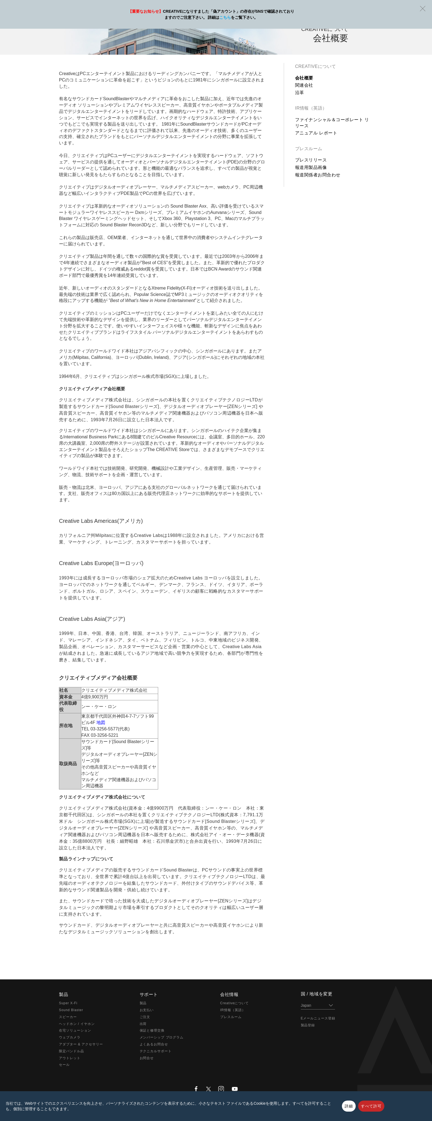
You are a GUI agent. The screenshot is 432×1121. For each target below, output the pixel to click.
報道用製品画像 (311, 167)
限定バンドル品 (71, 1051)
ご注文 (145, 1017)
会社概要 (304, 78)
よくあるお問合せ (154, 1044)
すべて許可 (371, 1106)
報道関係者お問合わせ (318, 175)
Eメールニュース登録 (318, 1018)
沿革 (299, 92)
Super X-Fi (68, 1003)
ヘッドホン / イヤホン (77, 1024)
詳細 (349, 1106)
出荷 (143, 1024)
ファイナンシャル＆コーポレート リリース (332, 122)
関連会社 (304, 85)
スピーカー (68, 1017)
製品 (143, 1003)
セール (64, 1065)
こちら (225, 17)
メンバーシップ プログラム (162, 1037)
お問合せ (147, 1058)
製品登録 (308, 1025)
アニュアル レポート (316, 133)
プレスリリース (311, 160)
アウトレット (69, 1058)
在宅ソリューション (75, 1030)
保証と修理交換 (152, 1030)
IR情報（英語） (311, 108)
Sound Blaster (71, 1010)
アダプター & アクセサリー (81, 1044)
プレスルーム (308, 148)
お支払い (147, 1010)
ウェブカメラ (69, 1037)
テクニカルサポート (156, 1051)
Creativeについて (315, 66)
